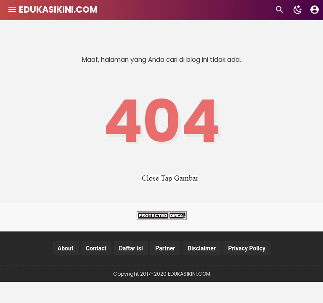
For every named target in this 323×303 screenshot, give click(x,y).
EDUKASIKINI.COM (58, 9)
